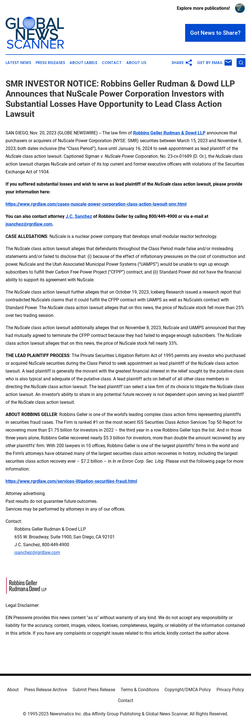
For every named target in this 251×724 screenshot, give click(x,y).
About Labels (83, 62)
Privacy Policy (230, 689)
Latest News (18, 62)
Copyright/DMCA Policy (188, 689)
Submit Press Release (94, 689)
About (13, 689)
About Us (136, 62)
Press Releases (50, 62)
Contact (112, 62)
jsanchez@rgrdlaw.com (37, 552)
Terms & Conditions (140, 689)
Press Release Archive (45, 689)
